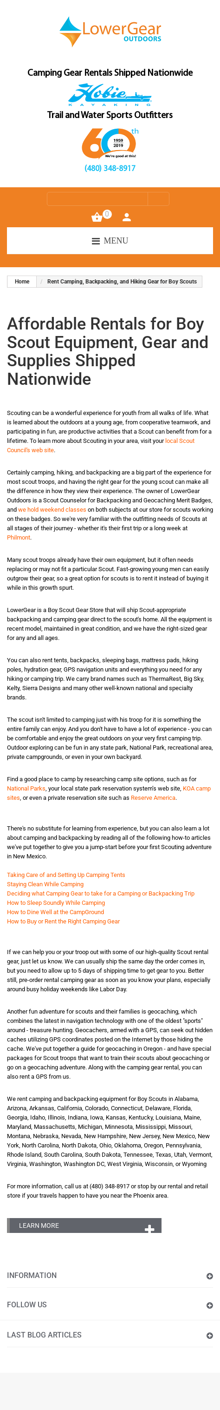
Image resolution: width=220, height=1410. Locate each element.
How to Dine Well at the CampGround (55, 912)
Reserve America (153, 797)
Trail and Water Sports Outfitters (110, 115)
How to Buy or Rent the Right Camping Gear (63, 921)
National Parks (26, 788)
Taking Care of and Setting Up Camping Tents (66, 874)
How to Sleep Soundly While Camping (56, 902)
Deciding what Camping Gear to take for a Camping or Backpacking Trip (100, 893)
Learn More (39, 1225)
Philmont (18, 537)
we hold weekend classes (52, 509)
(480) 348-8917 (110, 169)
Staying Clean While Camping (45, 884)
